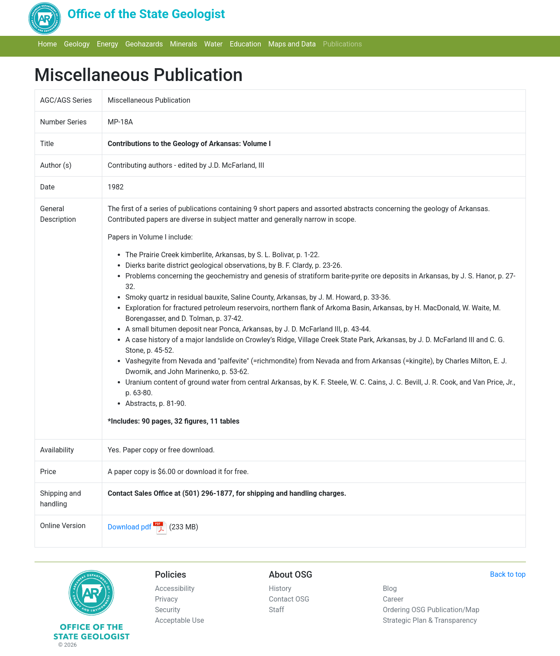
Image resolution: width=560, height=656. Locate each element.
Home (49, 43)
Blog (390, 588)
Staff (276, 610)
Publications (344, 43)
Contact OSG (289, 599)
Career (393, 599)
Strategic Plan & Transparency (430, 620)
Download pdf (129, 527)
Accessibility (175, 588)
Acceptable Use (179, 620)
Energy (109, 43)
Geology (78, 43)
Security (167, 610)
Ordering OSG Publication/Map (431, 610)
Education (247, 43)
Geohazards (145, 43)
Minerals (185, 43)
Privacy (166, 599)
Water (215, 43)
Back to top (507, 574)
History (280, 588)
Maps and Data (294, 43)
